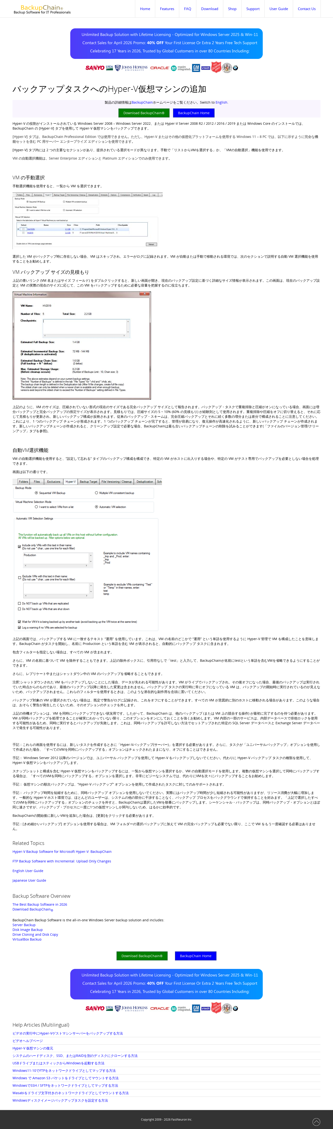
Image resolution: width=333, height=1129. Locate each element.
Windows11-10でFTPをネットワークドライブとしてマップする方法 (64, 1070)
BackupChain (142, 102)
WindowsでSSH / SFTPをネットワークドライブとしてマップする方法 (65, 1085)
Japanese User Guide (29, 880)
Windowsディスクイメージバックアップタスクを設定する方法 (60, 1100)
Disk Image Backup (28, 929)
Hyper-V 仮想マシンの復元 (33, 1048)
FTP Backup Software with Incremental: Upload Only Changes (62, 861)
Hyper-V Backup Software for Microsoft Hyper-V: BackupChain (62, 851)
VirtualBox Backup (27, 939)
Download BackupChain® (144, 113)
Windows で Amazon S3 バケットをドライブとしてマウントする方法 (66, 1078)
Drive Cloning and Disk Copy (35, 934)
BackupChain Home (194, 113)
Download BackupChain (33, 909)
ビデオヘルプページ (28, 1040)
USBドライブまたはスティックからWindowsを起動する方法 (58, 1063)
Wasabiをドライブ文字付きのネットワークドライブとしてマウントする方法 (71, 1093)
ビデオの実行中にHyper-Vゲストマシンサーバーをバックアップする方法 (68, 1033)
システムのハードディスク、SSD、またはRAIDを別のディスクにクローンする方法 (75, 1055)
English (221, 102)
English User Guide (28, 870)
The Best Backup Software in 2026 (40, 904)
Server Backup (24, 925)
